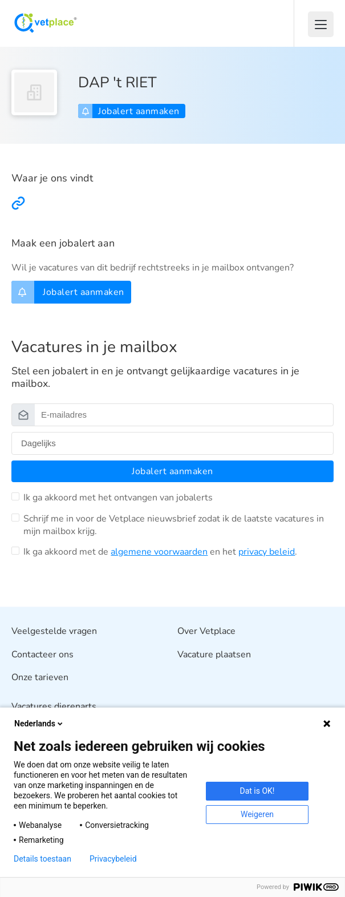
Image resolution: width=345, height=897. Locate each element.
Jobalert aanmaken (131, 111)
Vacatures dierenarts (53, 706)
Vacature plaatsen (214, 654)
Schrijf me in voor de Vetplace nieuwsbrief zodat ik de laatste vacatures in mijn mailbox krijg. (173, 525)
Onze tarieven (39, 678)
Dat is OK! (257, 790)
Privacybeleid (113, 858)
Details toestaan (42, 858)
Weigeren (257, 814)
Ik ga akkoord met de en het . (160, 552)
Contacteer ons (42, 654)
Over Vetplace (206, 631)
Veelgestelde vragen (54, 631)
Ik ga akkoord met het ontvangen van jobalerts (118, 497)
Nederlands (39, 723)
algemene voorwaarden (159, 552)
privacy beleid (266, 552)
